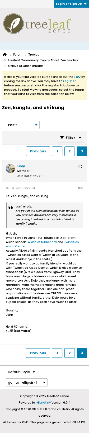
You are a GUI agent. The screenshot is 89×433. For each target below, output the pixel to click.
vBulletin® (43, 402)
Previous (38, 151)
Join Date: (24, 176)
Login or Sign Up (71, 4)
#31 (80, 188)
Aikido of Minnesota (42, 242)
